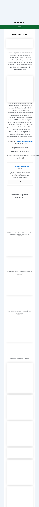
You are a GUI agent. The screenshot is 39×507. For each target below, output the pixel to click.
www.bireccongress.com (24, 141)
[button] (19, 27)
